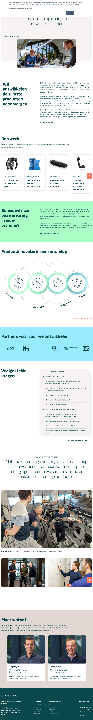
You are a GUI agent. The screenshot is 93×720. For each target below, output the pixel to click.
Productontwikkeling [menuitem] (40, 686)
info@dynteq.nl (83, 697)
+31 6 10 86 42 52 (61, 654)
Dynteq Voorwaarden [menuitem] (46, 717)
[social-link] (80, 707)
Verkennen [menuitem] (37, 689)
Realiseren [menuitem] (37, 695)
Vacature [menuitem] (52, 691)
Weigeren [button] (79, 13)
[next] (88, 174)
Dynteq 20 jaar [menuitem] (53, 695)
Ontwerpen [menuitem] (37, 691)
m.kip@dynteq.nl (61, 652)
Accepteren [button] (70, 13)
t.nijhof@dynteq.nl (20, 652)
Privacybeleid (49, 4)
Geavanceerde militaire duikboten (57, 183)
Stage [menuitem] (51, 693)
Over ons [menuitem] (52, 686)
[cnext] (88, 569)
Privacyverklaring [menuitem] (66, 717)
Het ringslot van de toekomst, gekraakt (11, 183)
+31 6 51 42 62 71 (20, 654)
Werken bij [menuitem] (52, 689)
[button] (48, 123)
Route (81, 702)
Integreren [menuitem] (37, 693)
